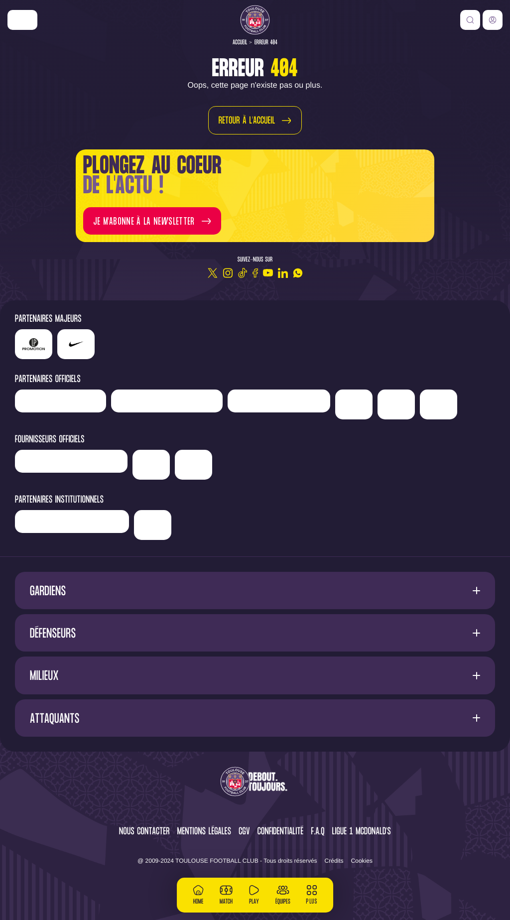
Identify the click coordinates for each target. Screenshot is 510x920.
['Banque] (71, 461)
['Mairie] (152, 525)
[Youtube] (268, 273)
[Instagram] (228, 273)
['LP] (33, 344)
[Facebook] (255, 273)
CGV (244, 832)
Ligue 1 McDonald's (361, 832)
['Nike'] (22, 20)
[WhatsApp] (298, 273)
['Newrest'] (60, 401)
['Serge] (279, 401)
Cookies (362, 860)
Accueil (240, 42)
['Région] (72, 521)
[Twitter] (213, 273)
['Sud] (354, 404)
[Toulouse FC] (255, 20)
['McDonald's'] (151, 465)
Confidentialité (280, 832)
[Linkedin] (283, 273)
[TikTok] (243, 273)
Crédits (334, 860)
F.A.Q (317, 832)
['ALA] (438, 404)
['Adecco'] (396, 404)
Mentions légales (204, 832)
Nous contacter (144, 832)
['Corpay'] (193, 465)
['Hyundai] (167, 401)
